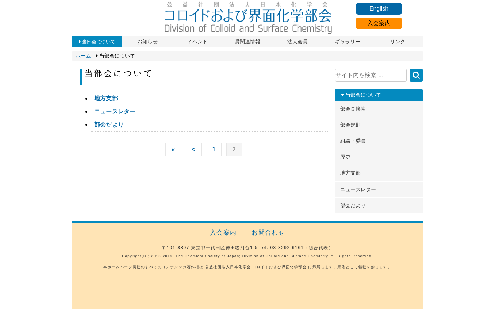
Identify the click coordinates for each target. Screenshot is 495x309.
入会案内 (379, 23)
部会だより (109, 124)
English (378, 8)
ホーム (83, 56)
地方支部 (106, 98)
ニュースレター (114, 111)
